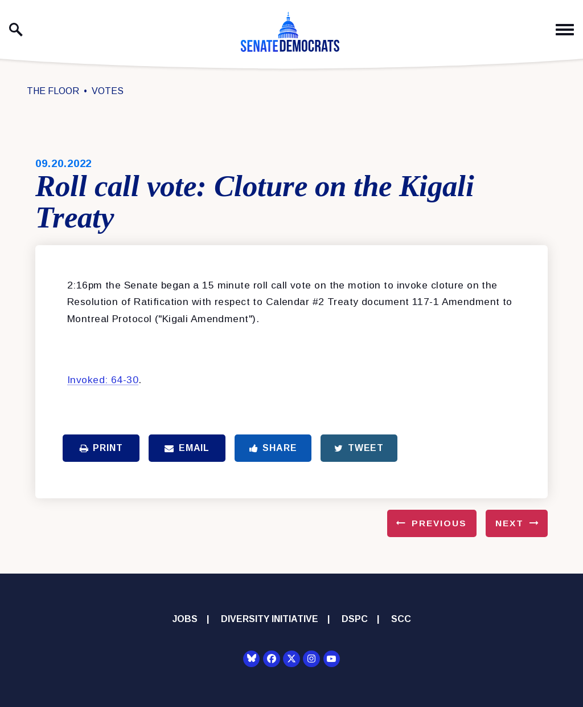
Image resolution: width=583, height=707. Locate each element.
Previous (439, 523)
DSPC (355, 619)
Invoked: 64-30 (102, 379)
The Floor (53, 91)
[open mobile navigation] (565, 30)
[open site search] (16, 29)
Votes (108, 91)
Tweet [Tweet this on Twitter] (359, 448)
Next (509, 523)
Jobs (185, 619)
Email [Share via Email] (187, 448)
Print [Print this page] (101, 448)
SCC (401, 619)
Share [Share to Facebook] (273, 448)
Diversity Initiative (269, 619)
